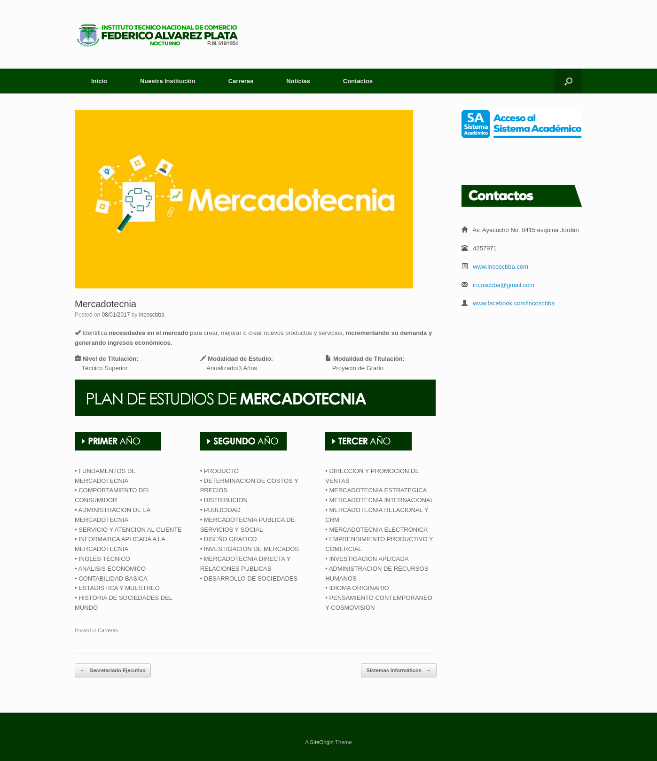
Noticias (298, 81)
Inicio (99, 81)
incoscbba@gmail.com (503, 284)
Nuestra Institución (168, 81)
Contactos (358, 81)
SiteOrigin (322, 742)
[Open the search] (568, 81)
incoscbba (151, 314)
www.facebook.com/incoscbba (514, 303)
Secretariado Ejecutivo (113, 671)
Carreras (241, 81)
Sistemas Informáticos (398, 671)
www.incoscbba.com (500, 266)
